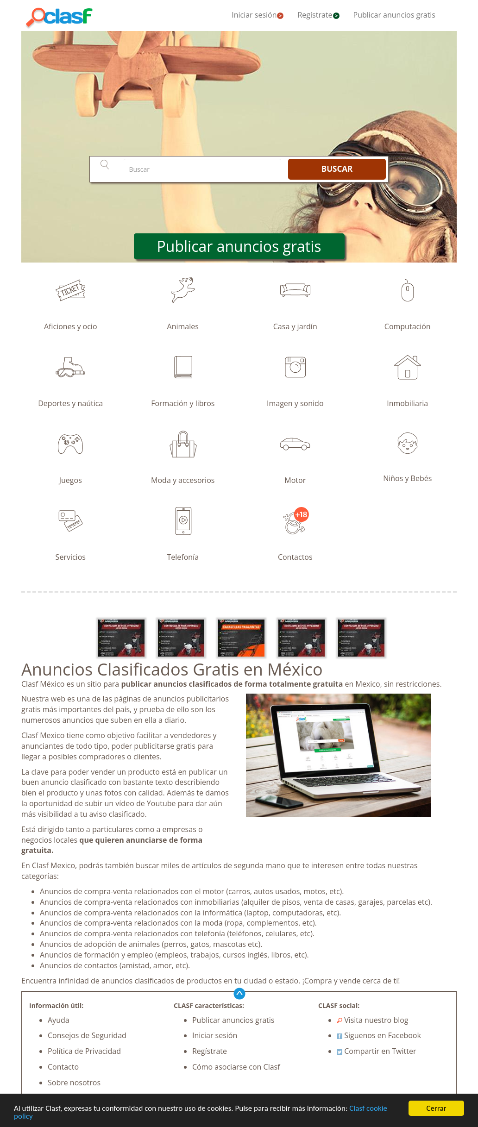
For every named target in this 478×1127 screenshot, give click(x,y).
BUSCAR (336, 168)
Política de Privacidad (84, 1051)
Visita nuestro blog (373, 1020)
